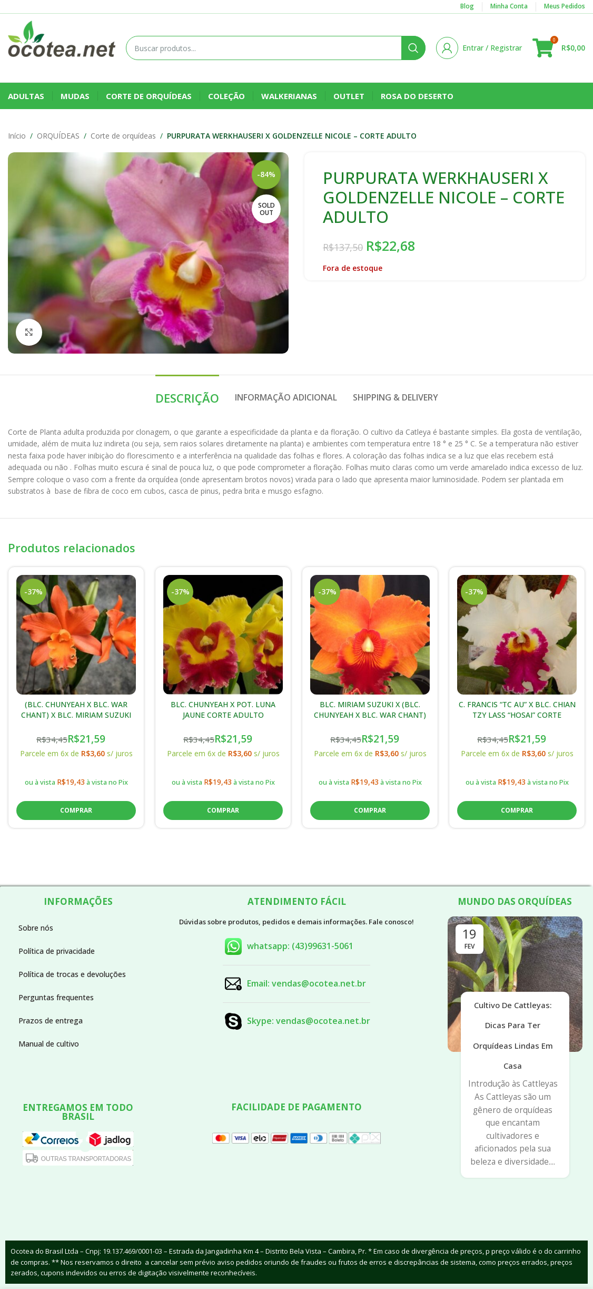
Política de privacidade (56, 951)
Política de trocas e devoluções (72, 974)
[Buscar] (276, 48)
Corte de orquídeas (123, 136)
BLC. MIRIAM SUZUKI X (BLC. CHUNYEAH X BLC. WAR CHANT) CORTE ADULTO (370, 714)
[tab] (187, 393)
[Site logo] (61, 47)
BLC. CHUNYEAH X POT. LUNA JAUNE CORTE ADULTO (223, 709)
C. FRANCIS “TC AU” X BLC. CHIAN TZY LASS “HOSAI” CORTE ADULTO (517, 714)
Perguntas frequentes (56, 997)
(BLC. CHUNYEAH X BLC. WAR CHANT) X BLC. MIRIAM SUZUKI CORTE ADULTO (76, 714)
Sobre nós (35, 928)
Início (17, 136)
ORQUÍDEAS (58, 136)
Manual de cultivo (48, 1044)
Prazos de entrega (50, 1020)
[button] (76, 810)
